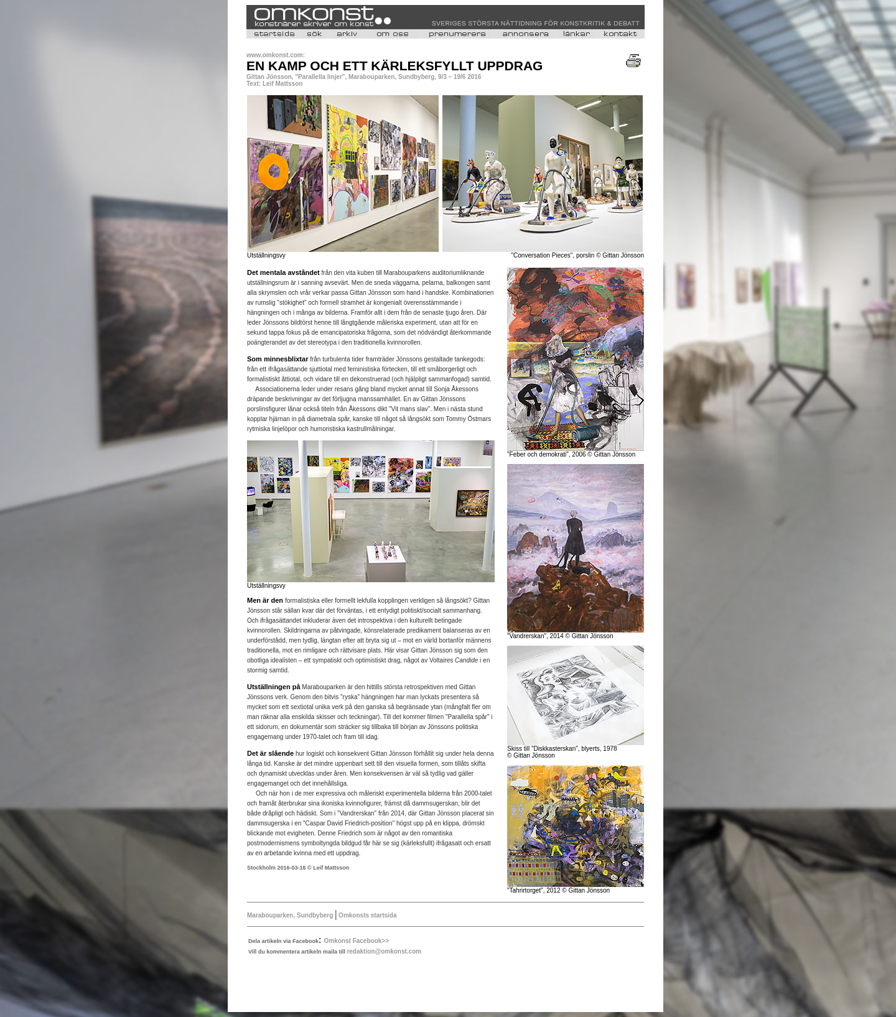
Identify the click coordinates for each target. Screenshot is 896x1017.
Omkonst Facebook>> (356, 940)
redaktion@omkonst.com (384, 951)
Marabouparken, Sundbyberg (291, 915)
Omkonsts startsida (366, 915)
